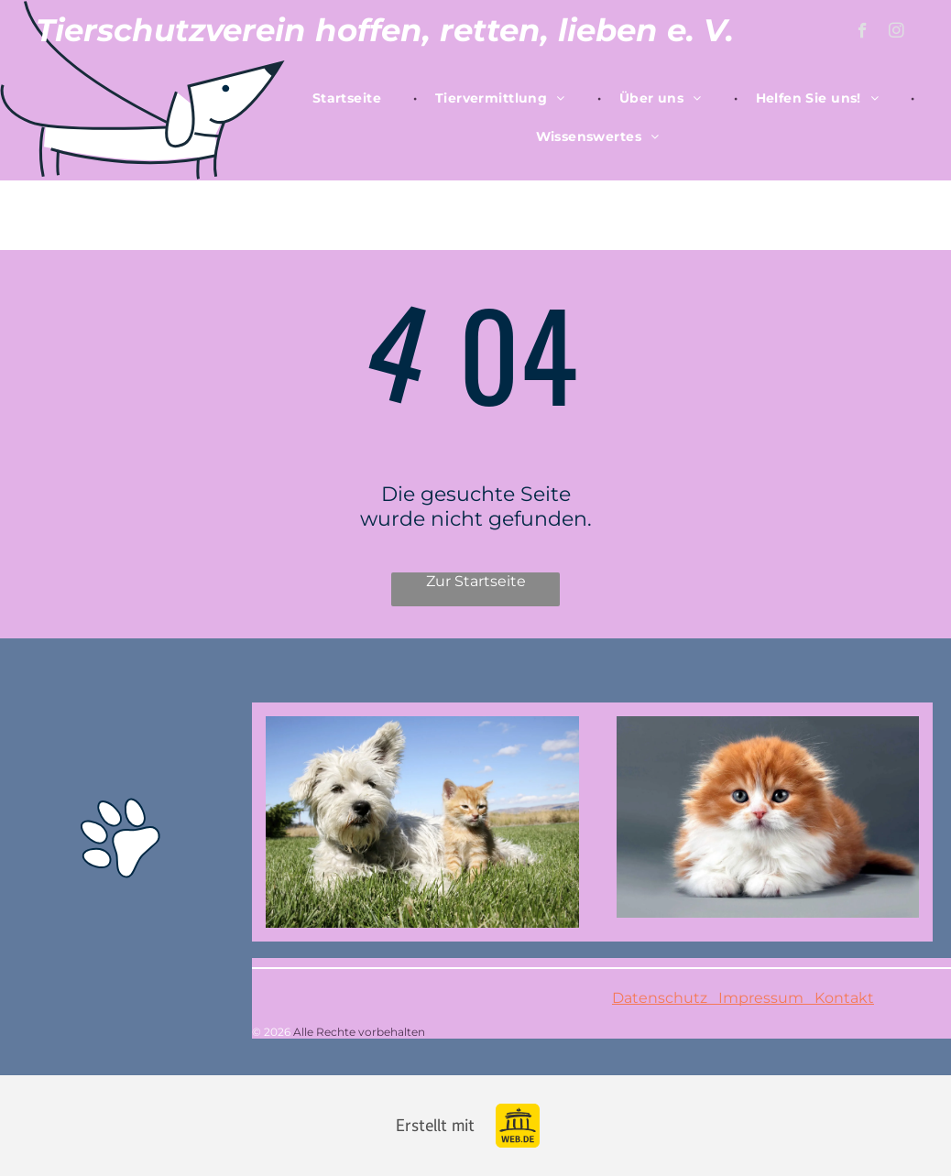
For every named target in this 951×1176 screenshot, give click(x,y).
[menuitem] (355, 98)
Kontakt (838, 998)
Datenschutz (659, 998)
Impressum (760, 998)
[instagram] (896, 33)
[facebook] (862, 33)
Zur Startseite (476, 581)
